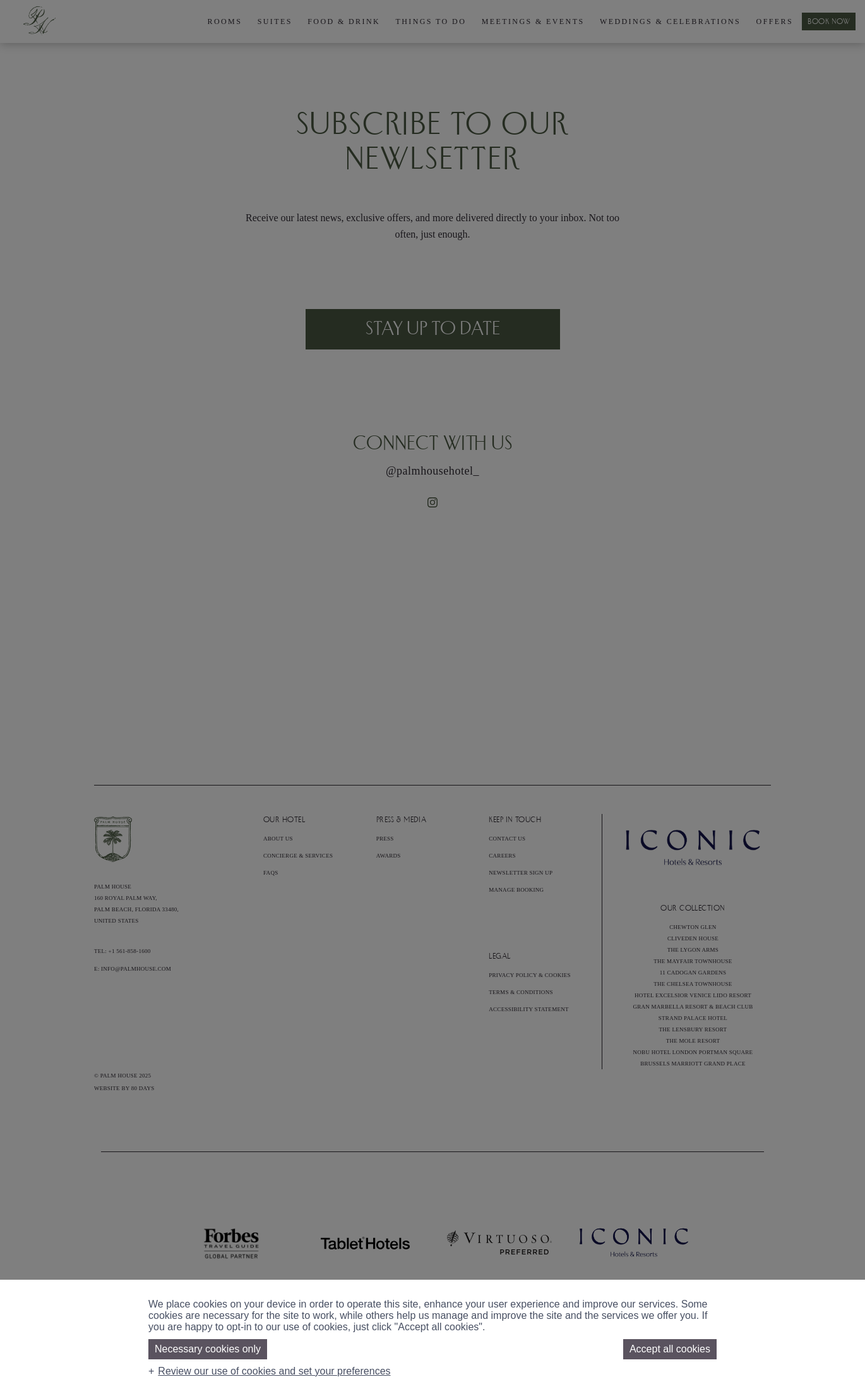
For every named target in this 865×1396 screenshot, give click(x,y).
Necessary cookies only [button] (208, 1349)
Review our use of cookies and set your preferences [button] (274, 1371)
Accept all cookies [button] (669, 1349)
